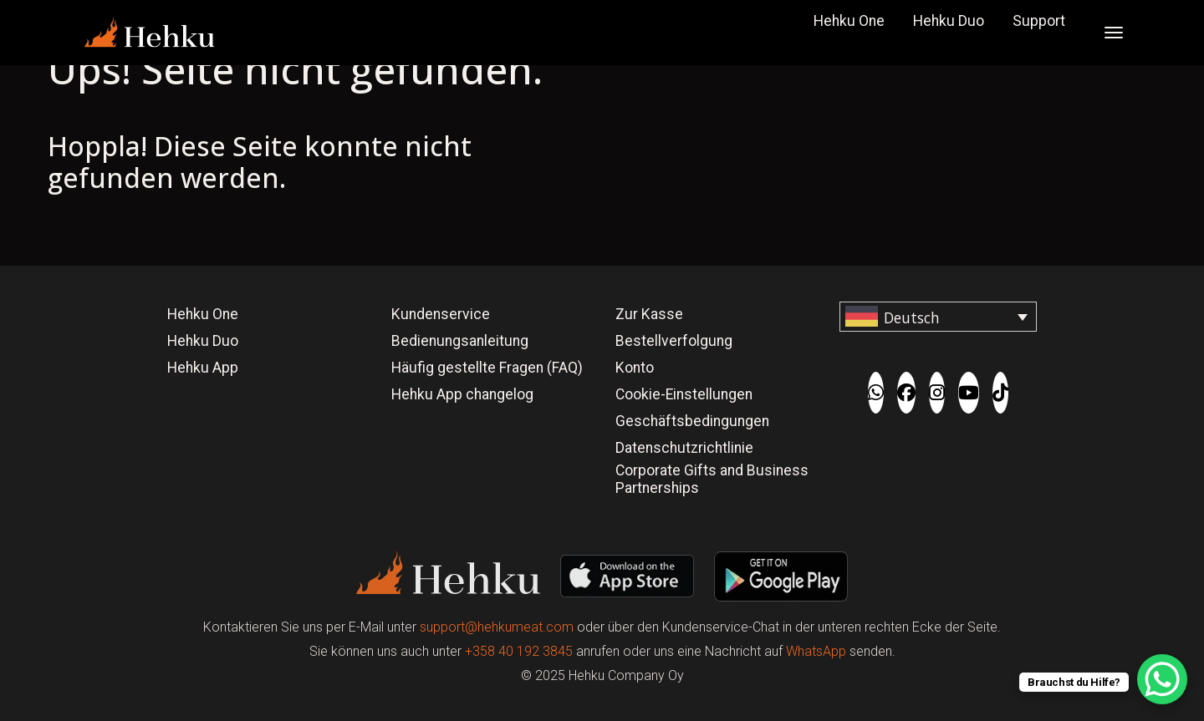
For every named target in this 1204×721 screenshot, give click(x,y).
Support (1039, 21)
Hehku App (202, 367)
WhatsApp (816, 651)
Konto (634, 367)
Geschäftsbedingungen (692, 421)
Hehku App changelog (462, 394)
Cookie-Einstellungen (683, 394)
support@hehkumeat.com (497, 627)
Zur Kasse (649, 314)
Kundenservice (440, 314)
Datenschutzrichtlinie (684, 447)
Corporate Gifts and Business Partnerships (712, 479)
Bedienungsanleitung (459, 341)
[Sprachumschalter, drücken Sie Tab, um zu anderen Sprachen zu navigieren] (938, 317)
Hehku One (849, 21)
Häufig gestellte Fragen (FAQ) (487, 367)
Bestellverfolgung (673, 341)
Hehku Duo (948, 21)
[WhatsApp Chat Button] (1162, 679)
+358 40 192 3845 (519, 651)
